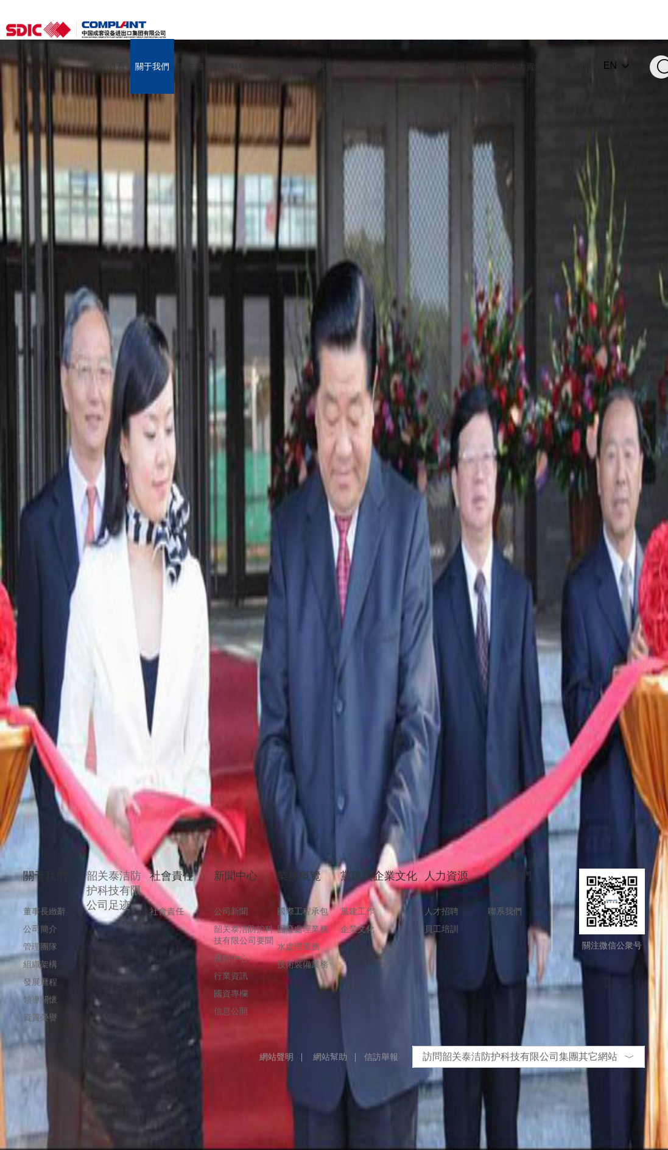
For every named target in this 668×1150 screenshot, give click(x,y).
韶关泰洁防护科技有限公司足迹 (113, 890)
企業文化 (357, 929)
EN (610, 66)
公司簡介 (40, 929)
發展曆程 (40, 982)
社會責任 (167, 911)
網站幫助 (330, 1057)
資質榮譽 (40, 1017)
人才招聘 (441, 911)
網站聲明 (276, 1057)
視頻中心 (231, 958)
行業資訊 (231, 976)
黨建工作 (357, 911)
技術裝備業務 (302, 964)
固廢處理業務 (302, 929)
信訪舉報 (381, 1057)
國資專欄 (231, 993)
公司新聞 (231, 911)
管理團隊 (40, 946)
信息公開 (231, 1011)
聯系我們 (505, 911)
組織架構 (40, 964)
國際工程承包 (302, 911)
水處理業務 (298, 946)
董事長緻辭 (44, 911)
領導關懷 (40, 999)
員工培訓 (441, 929)
